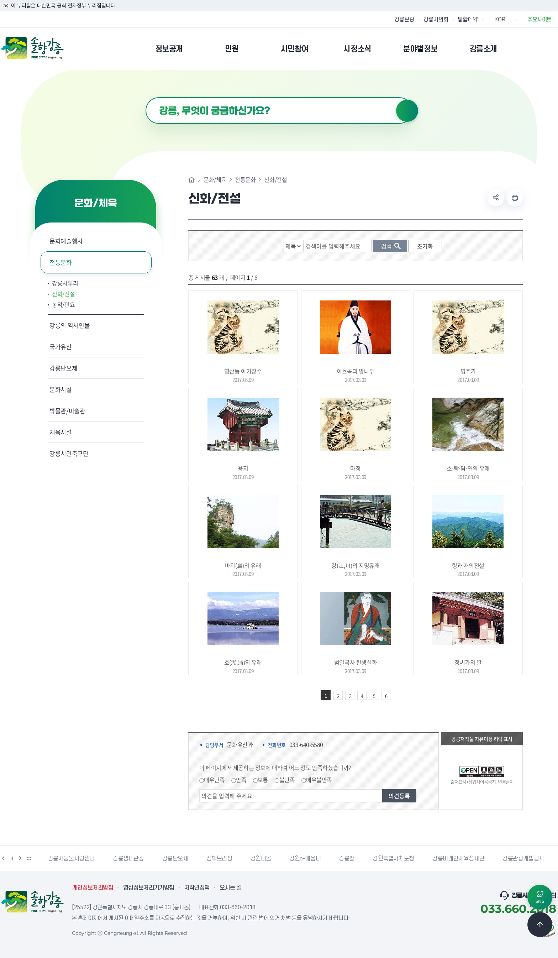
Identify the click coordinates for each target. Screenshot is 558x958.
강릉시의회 (435, 19)
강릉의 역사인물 (69, 325)
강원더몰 (261, 858)
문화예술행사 (66, 240)
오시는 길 (231, 888)
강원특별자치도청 (393, 858)
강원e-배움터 (305, 858)
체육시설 (60, 432)
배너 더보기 (29, 858)
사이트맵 (552, 48)
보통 (263, 779)
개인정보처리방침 (92, 888)
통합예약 (468, 19)
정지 (12, 858)
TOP (539, 924)
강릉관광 (404, 19)
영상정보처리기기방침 (148, 888)
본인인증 (533, 48)
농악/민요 (63, 304)
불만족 (287, 779)
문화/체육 (215, 179)
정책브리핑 (219, 858)
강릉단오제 (63, 367)
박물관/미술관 (67, 410)
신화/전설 (63, 293)
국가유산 (60, 346)
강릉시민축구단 (69, 453)
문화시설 (60, 389)
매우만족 (214, 779)
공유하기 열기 (496, 197)
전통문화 (60, 262)
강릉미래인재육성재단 (458, 858)
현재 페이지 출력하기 (514, 197)
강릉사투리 (65, 283)
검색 (407, 111)
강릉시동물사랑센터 (71, 858)
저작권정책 (197, 888)
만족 (241, 779)
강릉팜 (346, 858)
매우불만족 (319, 779)
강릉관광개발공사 (523, 858)
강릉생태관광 (128, 858)
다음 (20, 858)
